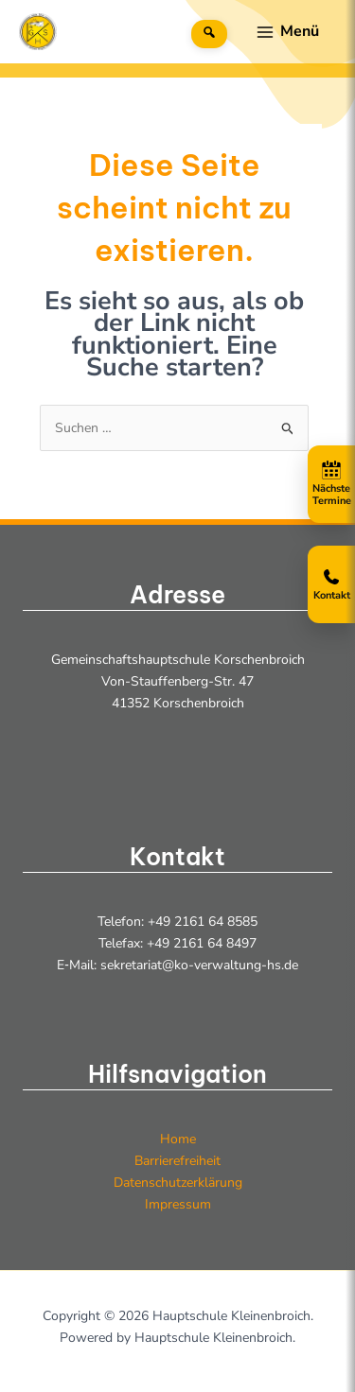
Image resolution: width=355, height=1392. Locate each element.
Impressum (178, 1204)
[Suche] (209, 34)
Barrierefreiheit (177, 1161)
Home (178, 1139)
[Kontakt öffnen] (331, 584)
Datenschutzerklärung (178, 1183)
